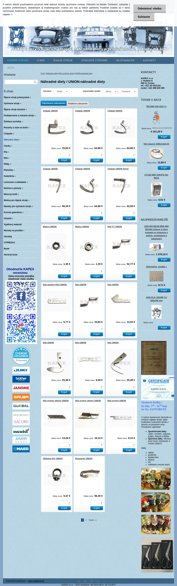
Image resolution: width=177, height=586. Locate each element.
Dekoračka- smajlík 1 (156, 267)
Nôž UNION (80, 285)
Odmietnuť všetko (149, 8)
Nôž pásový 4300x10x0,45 (156, 144)
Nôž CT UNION (115, 226)
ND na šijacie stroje (66, 73)
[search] (35, 82)
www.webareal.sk (36, 581)
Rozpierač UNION (83, 458)
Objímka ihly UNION (52, 458)
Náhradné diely (52, 73)
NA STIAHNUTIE (125, 60)
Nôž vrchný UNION (117, 401)
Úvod (43, 73)
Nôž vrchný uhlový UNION (56, 401)
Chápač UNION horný (118, 169)
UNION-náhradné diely (83, 73)
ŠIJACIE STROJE (63, 60)
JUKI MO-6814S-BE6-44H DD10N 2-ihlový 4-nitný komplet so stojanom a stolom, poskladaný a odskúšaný (156, 232)
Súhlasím (144, 16)
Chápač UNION (50, 111)
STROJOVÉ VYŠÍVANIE (94, 60)
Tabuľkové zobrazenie (53, 103)
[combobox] (110, 91)
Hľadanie (10, 74)
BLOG (10, 67)
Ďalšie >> (93, 520)
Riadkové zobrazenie (77, 103)
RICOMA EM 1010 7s (156, 106)
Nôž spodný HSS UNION (55, 285)
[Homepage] (18, 60)
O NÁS (41, 60)
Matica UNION (50, 226)
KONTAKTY (149, 60)
